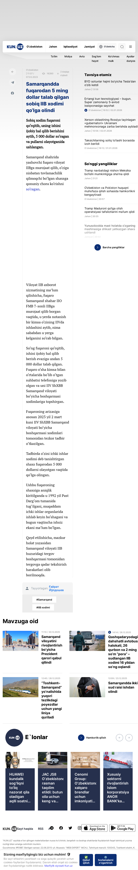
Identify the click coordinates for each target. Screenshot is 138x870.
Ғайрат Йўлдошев (56, 588)
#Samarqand (44, 599)
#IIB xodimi (43, 607)
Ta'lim (54, 56)
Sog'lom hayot (96, 58)
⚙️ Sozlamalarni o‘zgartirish (105, 860)
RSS (40, 828)
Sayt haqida (25, 828)
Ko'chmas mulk (113, 58)
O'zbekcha (107, 46)
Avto (82, 56)
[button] (119, 737)
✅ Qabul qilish (86, 860)
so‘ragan (32, 189)
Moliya (68, 56)
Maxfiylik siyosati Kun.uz (58, 865)
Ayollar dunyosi (131, 58)
